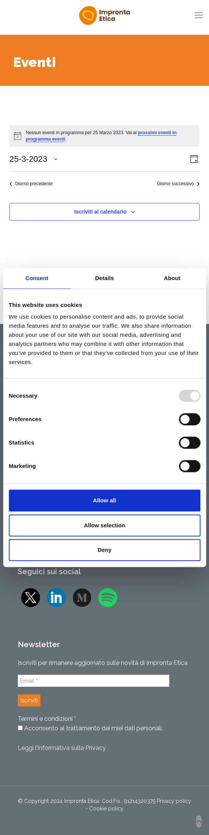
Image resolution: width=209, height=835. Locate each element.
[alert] (104, 136)
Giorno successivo (178, 183)
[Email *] (93, 681)
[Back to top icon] (198, 821)
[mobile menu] (198, 15)
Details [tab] (104, 278)
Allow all (104, 500)
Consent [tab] (36, 278)
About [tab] (172, 278)
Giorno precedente (31, 183)
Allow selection (104, 525)
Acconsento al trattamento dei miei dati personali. (90, 728)
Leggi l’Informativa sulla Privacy (62, 747)
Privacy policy (174, 801)
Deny (104, 550)
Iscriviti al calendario (100, 212)
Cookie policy (106, 809)
